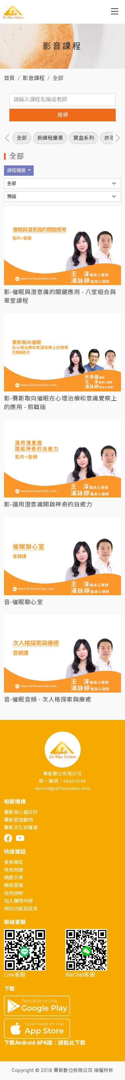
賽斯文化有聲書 (21, 828)
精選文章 (13, 878)
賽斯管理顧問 (18, 820)
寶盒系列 (83, 138)
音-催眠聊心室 (23, 602)
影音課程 (34, 78)
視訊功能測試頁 (21, 909)
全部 (22, 138)
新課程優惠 (50, 138)
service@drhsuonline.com (62, 788)
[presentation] (7, 138)
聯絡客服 (13, 885)
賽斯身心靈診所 (21, 812)
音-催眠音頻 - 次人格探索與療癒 (47, 699)
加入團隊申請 (18, 901)
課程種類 (17, 170)
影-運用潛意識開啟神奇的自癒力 (48, 504)
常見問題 (13, 870)
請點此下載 (71, 1043)
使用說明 (13, 893)
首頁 (9, 78)
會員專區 (13, 862)
